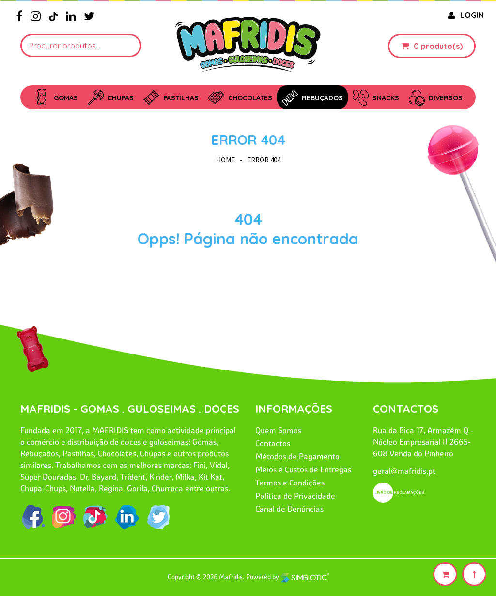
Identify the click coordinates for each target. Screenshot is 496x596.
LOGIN (465, 15)
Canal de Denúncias (289, 509)
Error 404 (248, 139)
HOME (225, 159)
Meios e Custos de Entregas (303, 469)
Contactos (272, 443)
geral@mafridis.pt (404, 471)
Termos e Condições (290, 482)
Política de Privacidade (295, 495)
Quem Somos (278, 430)
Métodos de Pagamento (297, 456)
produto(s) (442, 46)
